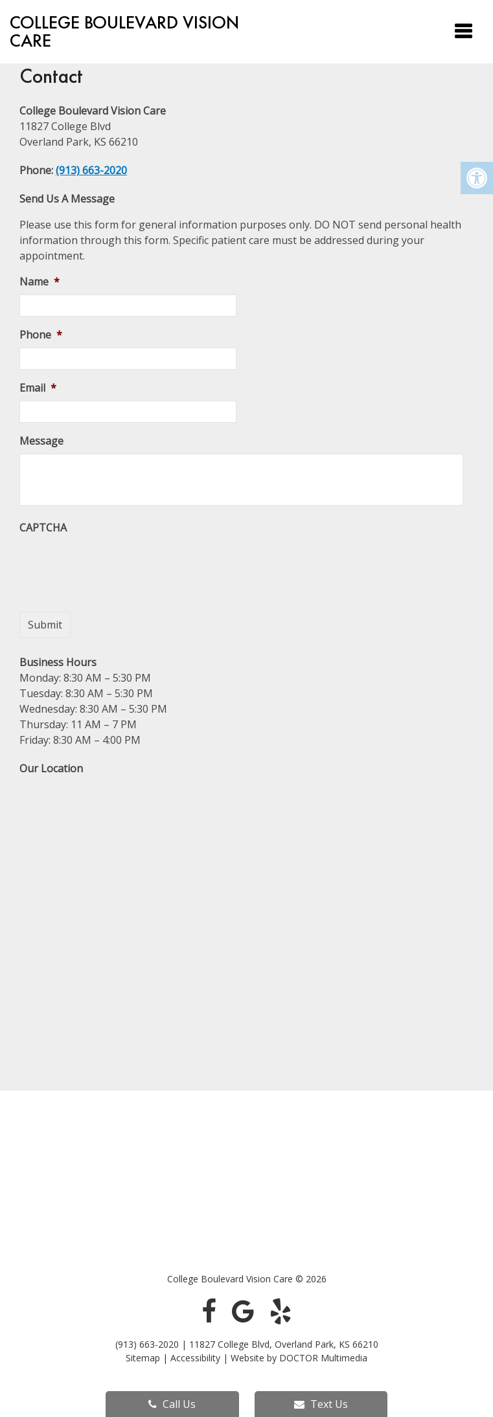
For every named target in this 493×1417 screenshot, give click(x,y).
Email (37, 388)
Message (41, 441)
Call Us (172, 1404)
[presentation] (117, 566)
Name (39, 282)
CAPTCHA (43, 528)
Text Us (321, 1404)
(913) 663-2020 (91, 170)
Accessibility (195, 1358)
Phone (40, 335)
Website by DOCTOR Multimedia (299, 1358)
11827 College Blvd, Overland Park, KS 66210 (283, 1344)
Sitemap (143, 1358)
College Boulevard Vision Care (124, 32)
